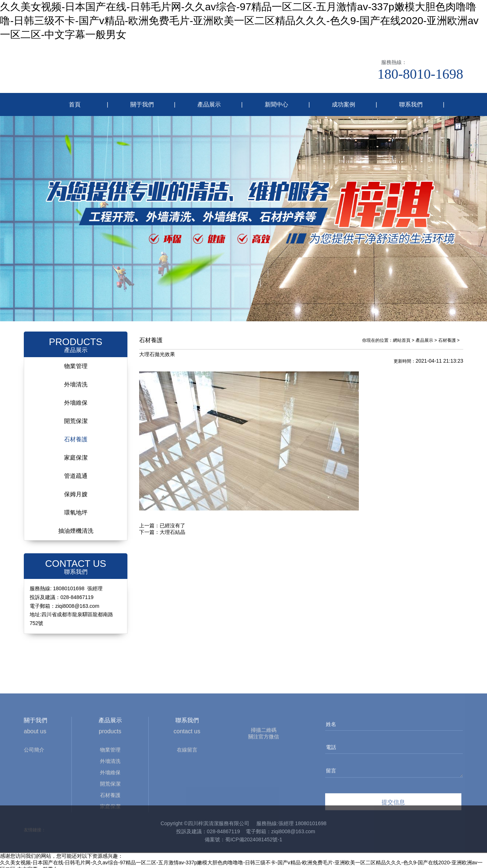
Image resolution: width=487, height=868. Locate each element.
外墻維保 (76, 398)
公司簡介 (34, 786)
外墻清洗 (76, 380)
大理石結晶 (172, 527)
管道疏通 (76, 471)
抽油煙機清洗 (75, 526)
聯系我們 (411, 104)
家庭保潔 (76, 453)
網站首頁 (401, 335)
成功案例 (343, 104)
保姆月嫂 (76, 489)
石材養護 (76, 434)
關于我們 (142, 104)
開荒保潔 (76, 416)
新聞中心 (276, 104)
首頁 (75, 104)
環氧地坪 (76, 508)
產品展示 (209, 104)
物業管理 (76, 361)
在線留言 (187, 786)
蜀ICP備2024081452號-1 (253, 835)
